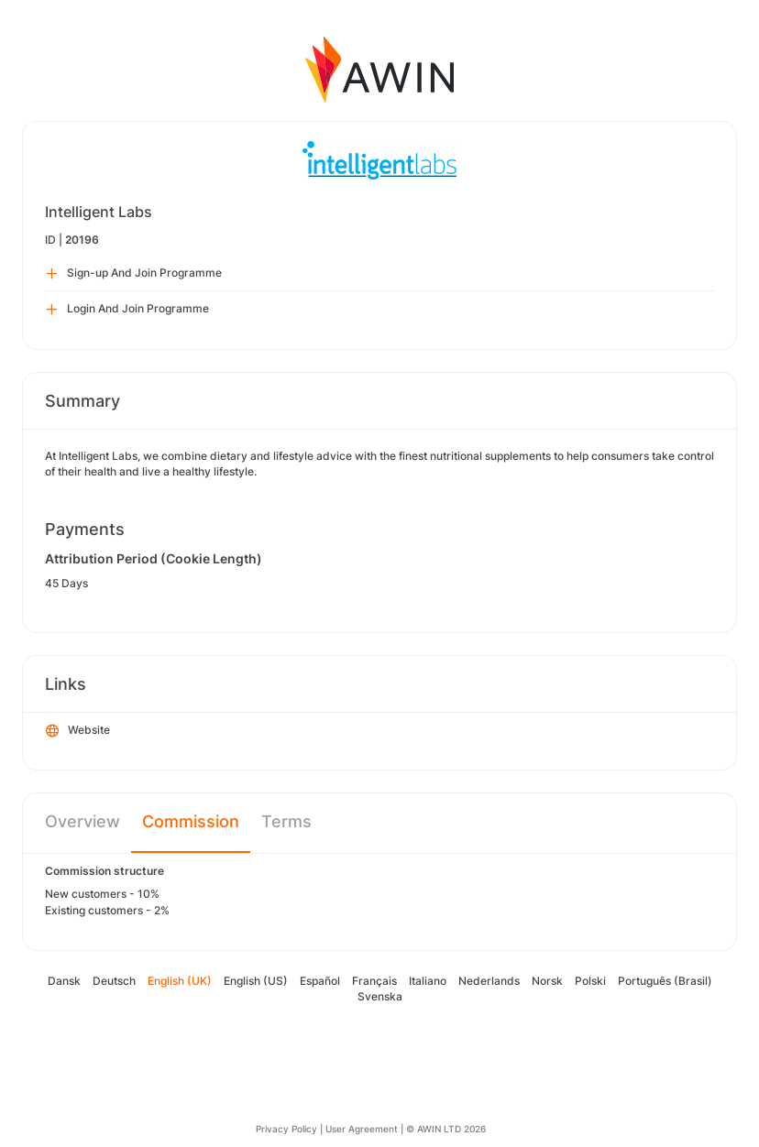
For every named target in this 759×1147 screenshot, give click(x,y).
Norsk (547, 981)
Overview (82, 821)
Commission (190, 821)
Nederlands (489, 981)
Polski (590, 981)
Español (320, 981)
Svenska (380, 996)
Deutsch (114, 981)
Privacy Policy (286, 1128)
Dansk (64, 981)
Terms (286, 821)
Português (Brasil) (665, 981)
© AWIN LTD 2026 (446, 1128)
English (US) (256, 981)
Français (374, 981)
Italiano (427, 981)
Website (78, 731)
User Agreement (361, 1128)
